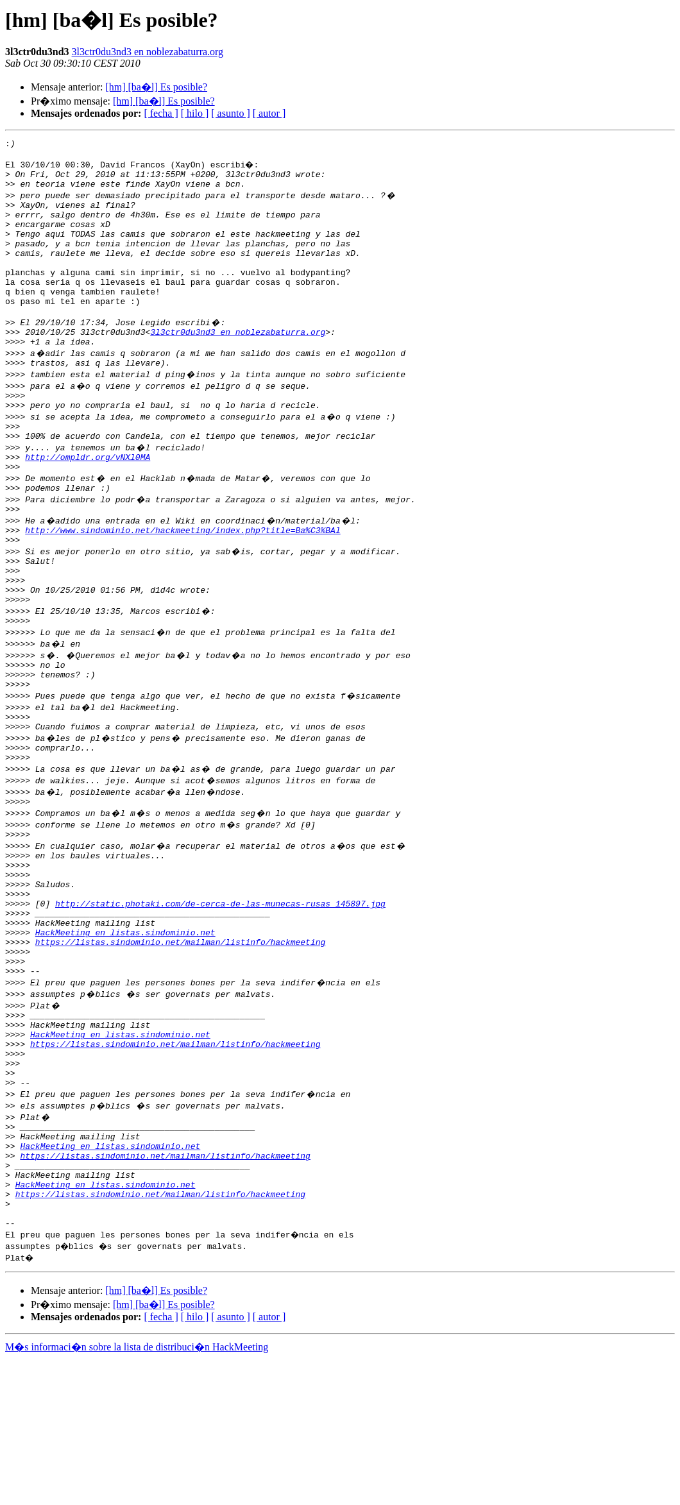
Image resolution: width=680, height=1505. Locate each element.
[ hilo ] (195, 113)
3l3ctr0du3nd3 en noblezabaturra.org (148, 51)
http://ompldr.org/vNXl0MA (87, 503)
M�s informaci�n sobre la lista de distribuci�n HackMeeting (136, 1493)
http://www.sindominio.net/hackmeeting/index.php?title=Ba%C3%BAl (182, 584)
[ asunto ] (230, 113)
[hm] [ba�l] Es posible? (156, 86)
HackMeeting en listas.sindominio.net (125, 1034)
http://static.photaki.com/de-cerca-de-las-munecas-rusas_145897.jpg (220, 999)
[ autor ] (269, 113)
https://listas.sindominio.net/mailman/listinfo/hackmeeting (180, 1045)
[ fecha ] (161, 113)
